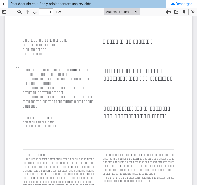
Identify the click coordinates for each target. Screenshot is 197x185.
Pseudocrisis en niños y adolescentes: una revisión (50, 4)
